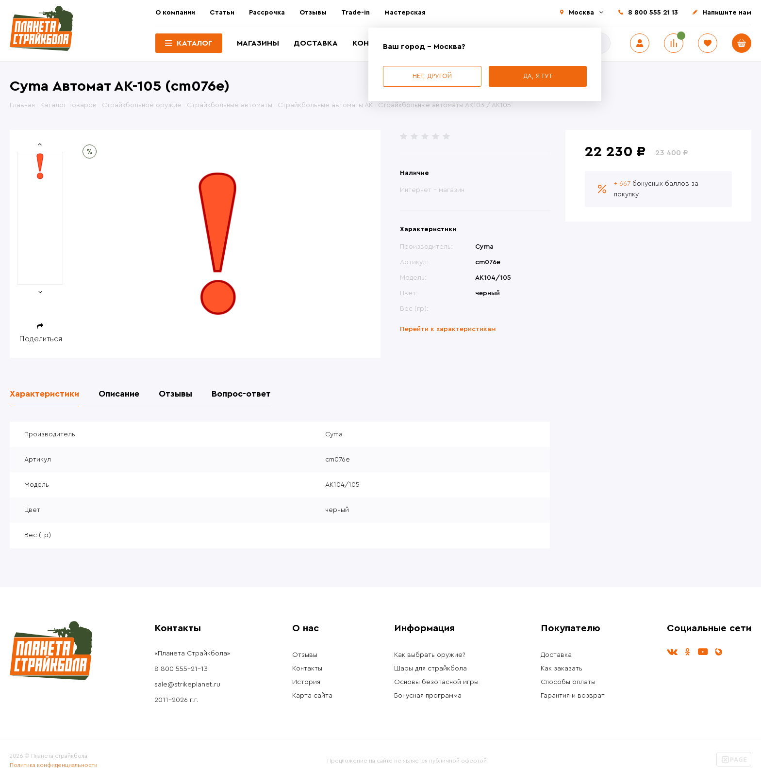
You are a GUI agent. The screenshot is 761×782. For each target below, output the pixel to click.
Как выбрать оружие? (429, 655)
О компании (175, 12)
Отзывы (313, 12)
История (306, 682)
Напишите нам (726, 12)
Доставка (316, 43)
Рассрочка (267, 12)
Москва (581, 12)
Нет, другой (432, 76)
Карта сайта (312, 695)
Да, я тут (537, 76)
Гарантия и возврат (573, 695)
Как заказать (561, 668)
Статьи (222, 12)
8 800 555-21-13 (181, 669)
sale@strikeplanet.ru (187, 684)
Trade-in (355, 12)
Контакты (307, 668)
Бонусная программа (428, 695)
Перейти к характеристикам (448, 329)
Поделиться (40, 339)
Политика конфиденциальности (54, 765)
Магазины (258, 43)
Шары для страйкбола (430, 668)
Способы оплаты (568, 682)
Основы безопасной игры (436, 682)
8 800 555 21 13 (653, 12)
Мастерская (405, 12)
